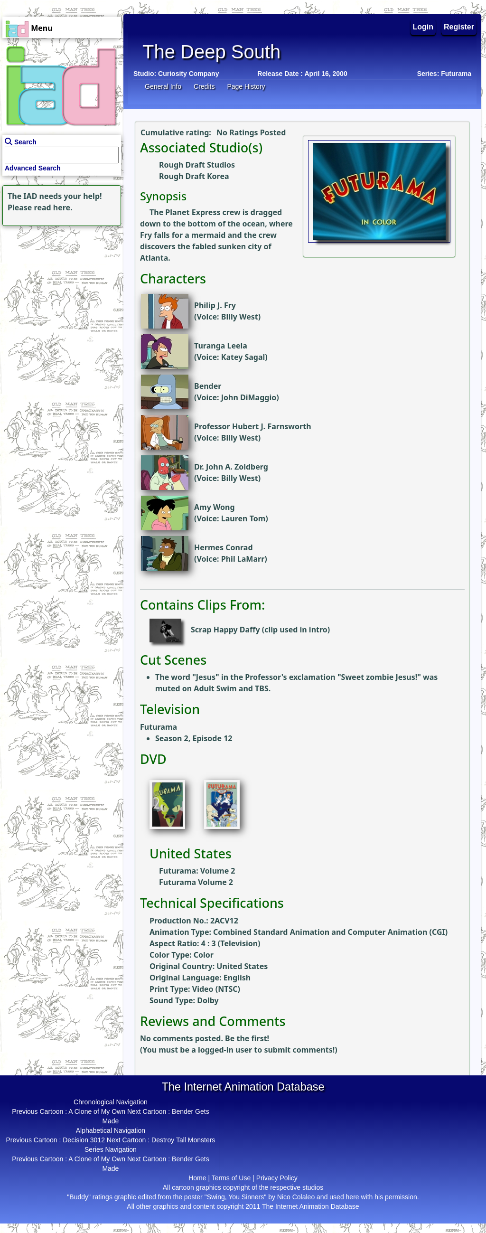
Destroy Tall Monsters (183, 1140)
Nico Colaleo (296, 1197)
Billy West (239, 316)
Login (423, 27)
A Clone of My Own (96, 1111)
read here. (53, 207)
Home (197, 1178)
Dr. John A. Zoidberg (231, 466)
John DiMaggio (248, 397)
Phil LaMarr (243, 559)
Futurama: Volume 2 (197, 871)
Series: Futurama (444, 73)
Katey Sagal (243, 357)
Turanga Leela (220, 345)
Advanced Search (33, 168)
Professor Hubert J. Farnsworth (252, 426)
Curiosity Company (188, 73)
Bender (207, 386)
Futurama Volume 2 (196, 882)
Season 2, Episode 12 (193, 738)
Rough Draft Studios (197, 165)
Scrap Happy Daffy (225, 629)
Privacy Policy (277, 1178)
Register (459, 27)
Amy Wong (214, 507)
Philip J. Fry (215, 305)
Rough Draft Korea (194, 176)
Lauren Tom (243, 518)
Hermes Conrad (223, 547)
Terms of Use (231, 1178)
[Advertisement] (59, 287)
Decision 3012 (84, 1140)
